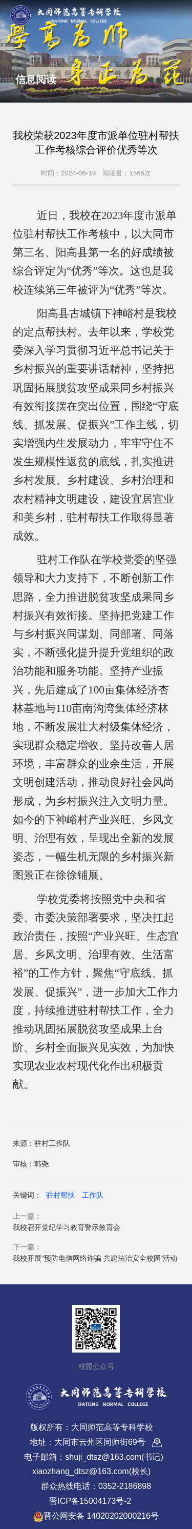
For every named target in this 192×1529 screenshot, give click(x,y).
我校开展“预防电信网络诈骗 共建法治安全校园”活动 (95, 1258)
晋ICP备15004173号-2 (90, 1501)
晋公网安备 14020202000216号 (96, 1517)
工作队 (92, 1195)
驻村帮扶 (60, 1195)
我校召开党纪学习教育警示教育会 (66, 1227)
